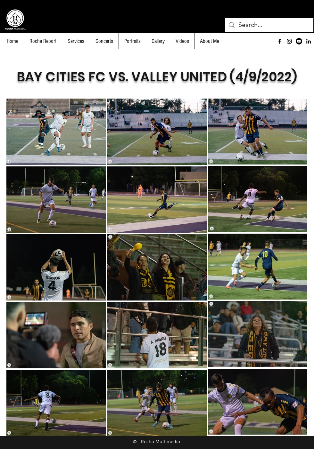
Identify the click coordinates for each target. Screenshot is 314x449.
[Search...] (269, 25)
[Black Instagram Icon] (289, 41)
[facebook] (280, 41)
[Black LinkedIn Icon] (308, 41)
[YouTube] (299, 41)
